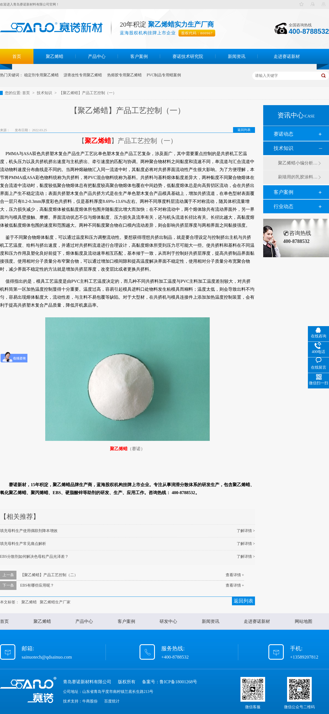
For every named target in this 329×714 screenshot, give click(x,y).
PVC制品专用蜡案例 (164, 75)
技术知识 (45, 93)
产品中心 (97, 56)
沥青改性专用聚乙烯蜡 (83, 75)
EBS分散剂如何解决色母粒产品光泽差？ (34, 557)
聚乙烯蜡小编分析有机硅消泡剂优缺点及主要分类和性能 (298, 163)
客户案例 (139, 56)
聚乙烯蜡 (54, 56)
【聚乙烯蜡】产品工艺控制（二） (49, 575)
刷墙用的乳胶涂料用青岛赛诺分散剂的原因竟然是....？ (298, 177)
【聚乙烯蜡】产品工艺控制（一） (88, 93)
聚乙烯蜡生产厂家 (55, 602)
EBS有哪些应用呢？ (37, 585)
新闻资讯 (236, 56)
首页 (16, 56)
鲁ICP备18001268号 (178, 681)
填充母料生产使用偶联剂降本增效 (29, 531)
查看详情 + (235, 575)
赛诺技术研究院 (187, 56)
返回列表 (244, 130)
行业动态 (283, 206)
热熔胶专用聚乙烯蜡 (124, 75)
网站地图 (303, 621)
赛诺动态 (283, 134)
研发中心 (168, 621)
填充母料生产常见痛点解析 (23, 544)
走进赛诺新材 (287, 56)
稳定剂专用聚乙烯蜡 (41, 75)
